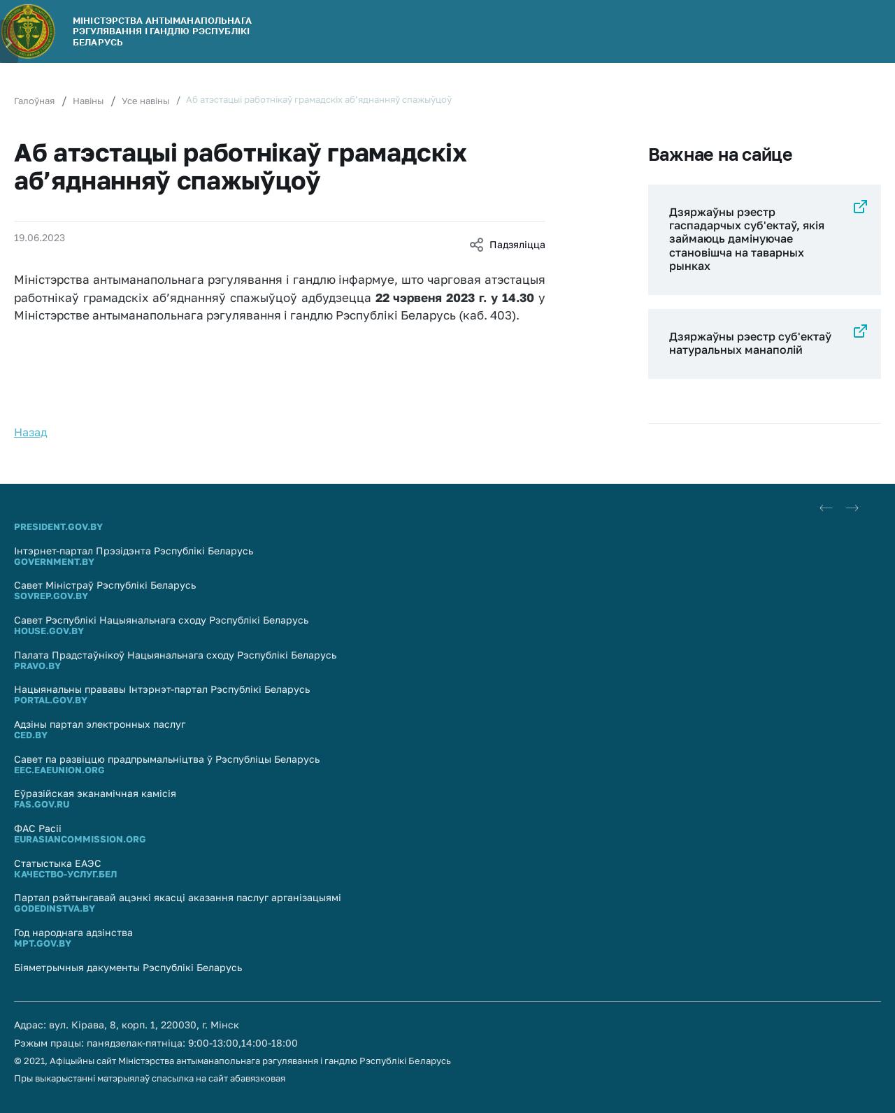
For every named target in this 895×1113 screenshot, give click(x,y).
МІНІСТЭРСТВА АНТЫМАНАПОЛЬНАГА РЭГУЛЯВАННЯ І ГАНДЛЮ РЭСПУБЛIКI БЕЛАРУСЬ (162, 31)
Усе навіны (145, 100)
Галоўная (34, 100)
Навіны (88, 100)
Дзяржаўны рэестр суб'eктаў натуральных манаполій (750, 343)
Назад (31, 432)
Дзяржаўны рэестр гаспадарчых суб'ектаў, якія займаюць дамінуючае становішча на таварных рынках (746, 239)
